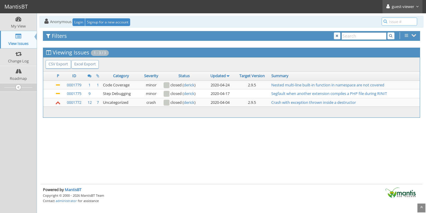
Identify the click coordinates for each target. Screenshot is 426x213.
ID (74, 75)
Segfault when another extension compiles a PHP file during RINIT (329, 93)
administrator (66, 201)
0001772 (74, 102)
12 (90, 102)
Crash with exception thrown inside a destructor (313, 102)
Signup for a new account (107, 22)
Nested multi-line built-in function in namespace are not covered (327, 85)
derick (189, 85)
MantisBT (73, 189)
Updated (218, 75)
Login (78, 22)
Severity (151, 75)
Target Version (252, 75)
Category (121, 75)
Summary (279, 75)
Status (184, 75)
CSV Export (58, 64)
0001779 (74, 85)
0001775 (74, 93)
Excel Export (85, 64)
